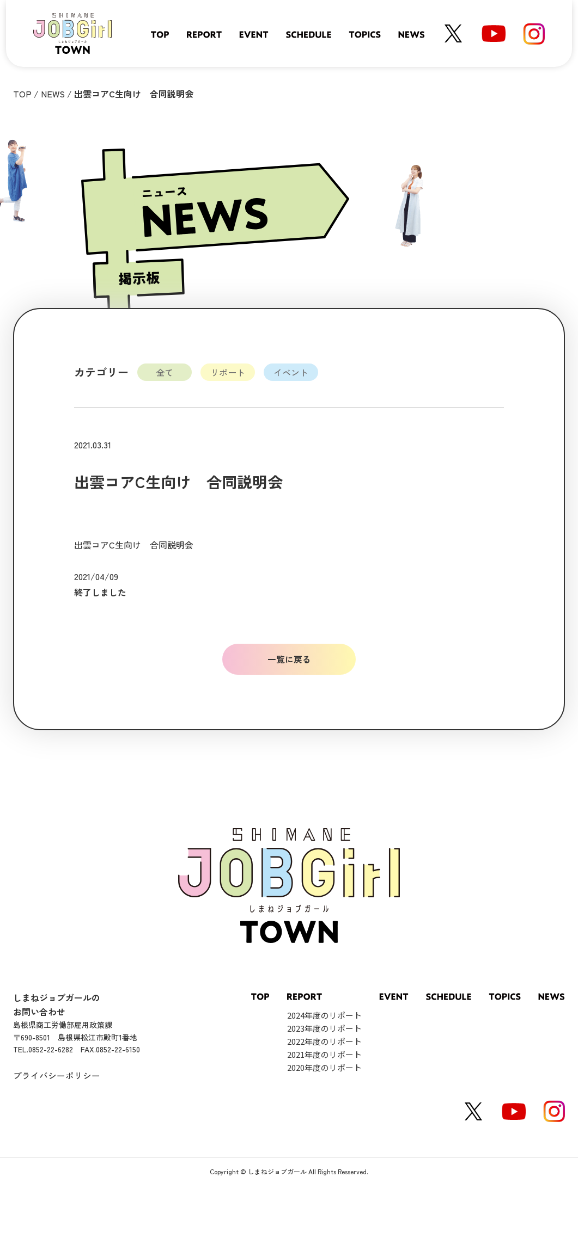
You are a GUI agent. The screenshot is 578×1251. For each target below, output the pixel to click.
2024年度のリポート (324, 1015)
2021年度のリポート (324, 1055)
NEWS (53, 93)
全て (164, 372)
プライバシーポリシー (56, 1075)
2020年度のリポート (324, 1068)
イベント (290, 372)
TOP (22, 93)
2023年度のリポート (324, 1028)
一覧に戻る (289, 658)
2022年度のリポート (324, 1041)
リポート (227, 372)
